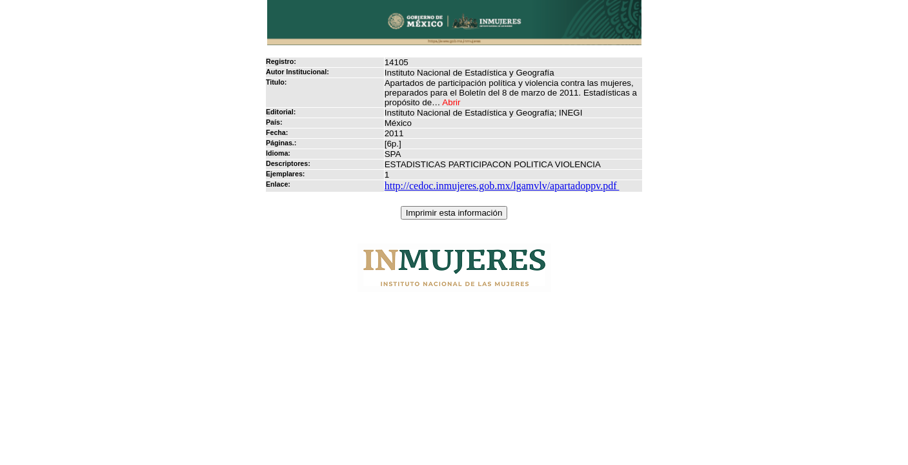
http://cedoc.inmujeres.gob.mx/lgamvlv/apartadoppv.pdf (502, 185)
